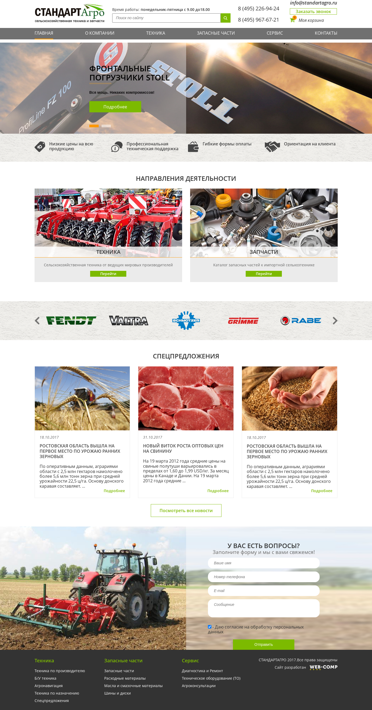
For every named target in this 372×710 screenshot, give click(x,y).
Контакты (326, 33)
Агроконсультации (199, 686)
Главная (44, 33)
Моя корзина (307, 20)
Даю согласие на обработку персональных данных (256, 629)
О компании (99, 33)
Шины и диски (117, 693)
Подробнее (115, 107)
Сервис (275, 33)
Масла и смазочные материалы (133, 686)
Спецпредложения (52, 701)
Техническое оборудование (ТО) (211, 678)
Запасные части (216, 33)
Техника (155, 33)
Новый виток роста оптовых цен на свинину (183, 448)
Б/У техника (45, 678)
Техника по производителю (60, 671)
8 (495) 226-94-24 (258, 8)
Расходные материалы (125, 678)
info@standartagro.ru (313, 3)
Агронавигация (49, 686)
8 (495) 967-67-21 (258, 20)
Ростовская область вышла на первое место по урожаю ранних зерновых (80, 451)
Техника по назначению (57, 693)
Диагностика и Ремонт (202, 671)
